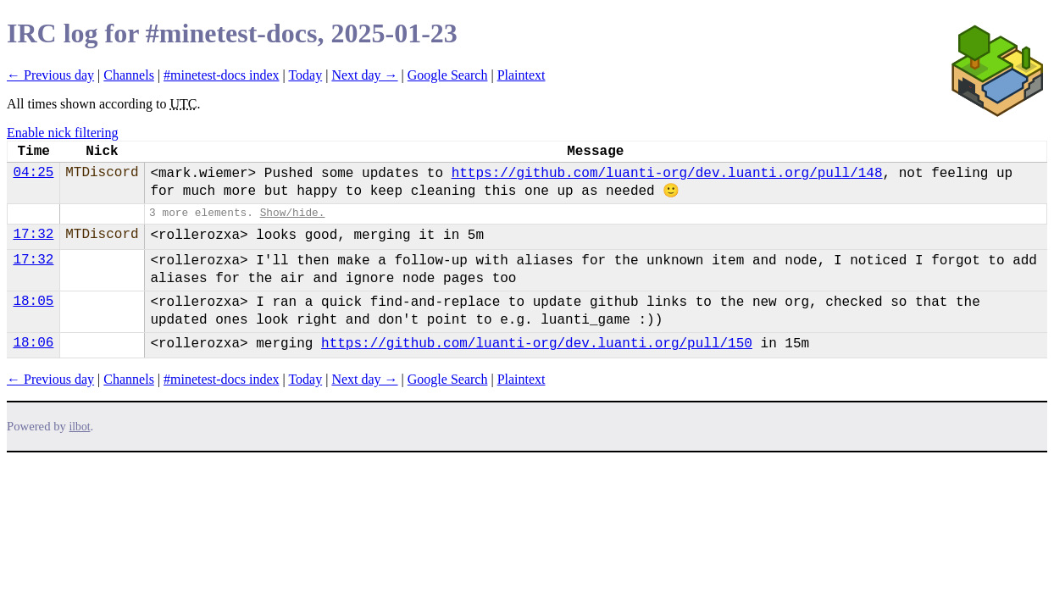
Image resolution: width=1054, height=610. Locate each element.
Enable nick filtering (63, 132)
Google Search (448, 75)
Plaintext (521, 75)
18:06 (33, 343)
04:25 (33, 172)
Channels (128, 75)
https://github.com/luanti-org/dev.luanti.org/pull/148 (667, 173)
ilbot (80, 426)
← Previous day (50, 75)
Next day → (364, 75)
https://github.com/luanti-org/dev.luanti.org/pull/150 (536, 344)
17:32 (33, 234)
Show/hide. (292, 213)
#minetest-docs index (221, 75)
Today (305, 75)
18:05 (33, 301)
